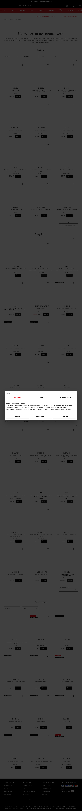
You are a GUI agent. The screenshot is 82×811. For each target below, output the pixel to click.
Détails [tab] (41, 397)
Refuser (17, 416)
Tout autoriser (64, 416)
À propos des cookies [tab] (65, 397)
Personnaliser (41, 416)
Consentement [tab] (17, 397)
